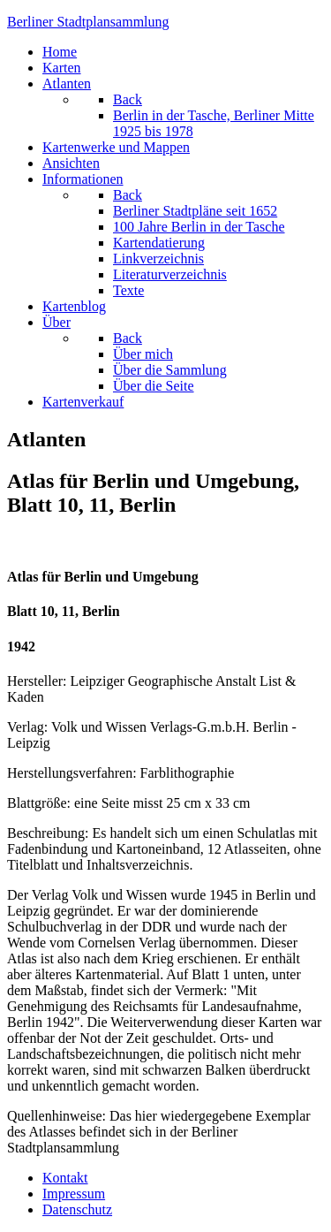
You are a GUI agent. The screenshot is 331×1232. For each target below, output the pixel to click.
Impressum (73, 1193)
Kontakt (65, 1177)
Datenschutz (77, 1209)
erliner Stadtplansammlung (88, 21)
